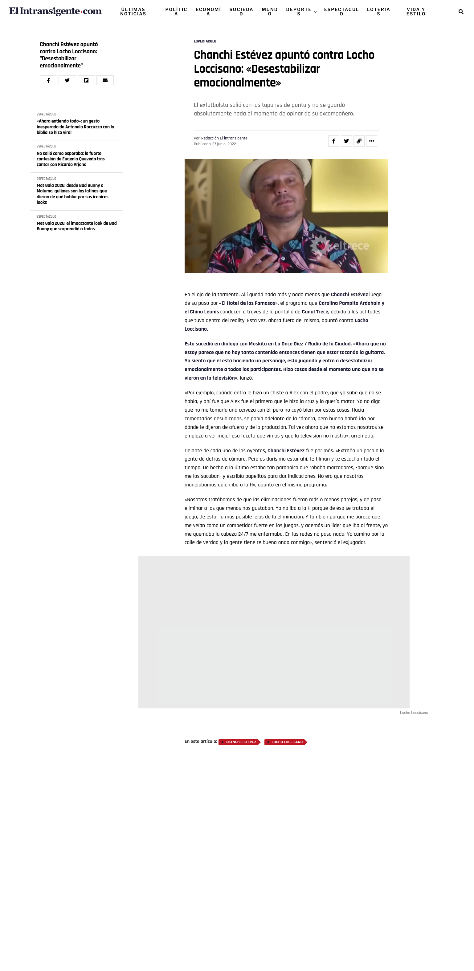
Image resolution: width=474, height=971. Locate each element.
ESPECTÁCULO (341, 11)
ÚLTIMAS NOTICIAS (133, 11)
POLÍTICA (176, 11)
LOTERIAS (378, 11)
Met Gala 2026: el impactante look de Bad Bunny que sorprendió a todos (77, 226)
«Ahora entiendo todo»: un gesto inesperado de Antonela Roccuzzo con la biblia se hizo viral (75, 127)
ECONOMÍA (208, 11)
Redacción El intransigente (224, 138)
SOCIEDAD (241, 11)
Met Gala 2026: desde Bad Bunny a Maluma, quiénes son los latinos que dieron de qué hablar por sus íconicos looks (72, 194)
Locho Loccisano (287, 742)
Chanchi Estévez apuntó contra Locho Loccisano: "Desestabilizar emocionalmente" (69, 55)
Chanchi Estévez (349, 294)
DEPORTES (299, 11)
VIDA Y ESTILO (416, 11)
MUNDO (270, 11)
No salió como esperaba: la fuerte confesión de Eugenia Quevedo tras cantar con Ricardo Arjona (71, 159)
